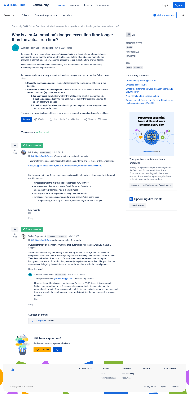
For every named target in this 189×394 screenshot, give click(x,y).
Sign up (179, 4)
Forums (61, 4)
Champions (102, 4)
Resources (126, 378)
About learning (128, 373)
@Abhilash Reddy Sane (41, 156)
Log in (165, 4)
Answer (26, 119)
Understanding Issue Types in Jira (141, 80)
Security (175, 387)
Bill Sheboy (33, 152)
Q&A (25, 15)
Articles (67, 15)
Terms (163, 387)
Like (36, 299)
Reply (30, 218)
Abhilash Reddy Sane (30, 48)
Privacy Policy (150, 387)
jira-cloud (138, 67)
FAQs (103, 373)
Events (88, 4)
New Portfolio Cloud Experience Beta (142, 96)
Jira (32, 26)
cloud (129, 67)
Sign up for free (42, 349)
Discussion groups (46, 15)
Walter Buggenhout (37, 236)
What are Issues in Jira (136, 85)
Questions (40, 26)
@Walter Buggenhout (63, 278)
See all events (137, 205)
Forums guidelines (108, 378)
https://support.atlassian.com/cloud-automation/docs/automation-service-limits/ (65, 166)
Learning (74, 4)
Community (41, 5)
